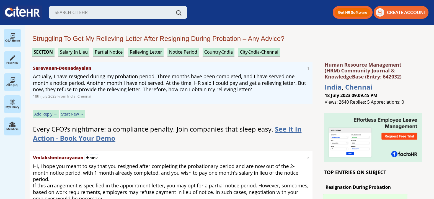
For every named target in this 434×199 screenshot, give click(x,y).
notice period (183, 52)
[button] (353, 12)
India (333, 86)
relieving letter (146, 52)
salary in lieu (74, 52)
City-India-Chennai (259, 52)
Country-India (218, 52)
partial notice (109, 52)
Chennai (359, 86)
